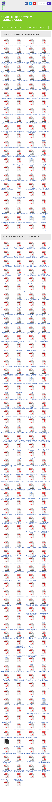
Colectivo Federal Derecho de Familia (20, 800)
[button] (30, 7)
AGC (39, 800)
